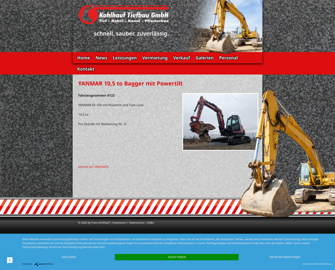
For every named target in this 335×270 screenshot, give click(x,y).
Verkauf (181, 58)
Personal (228, 58)
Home (83, 58)
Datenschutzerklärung (322, 264)
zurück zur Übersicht (93, 166)
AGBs (150, 222)
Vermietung (155, 58)
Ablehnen (69, 257)
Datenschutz (136, 222)
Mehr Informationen (285, 257)
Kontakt (86, 69)
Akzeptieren (177, 257)
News (101, 58)
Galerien (205, 58)
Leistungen (125, 58)
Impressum (119, 222)
